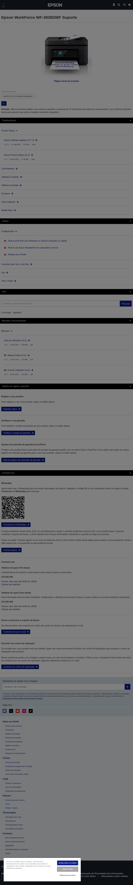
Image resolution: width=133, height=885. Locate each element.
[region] (42, 869)
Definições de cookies (68, 875)
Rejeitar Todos (67, 869)
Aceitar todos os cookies (68, 863)
